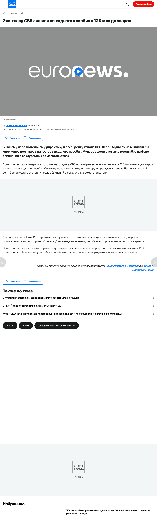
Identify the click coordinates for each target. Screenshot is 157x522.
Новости (13, 13)
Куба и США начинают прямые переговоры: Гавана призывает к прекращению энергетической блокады (62, 313)
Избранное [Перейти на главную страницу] (14, 503)
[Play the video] (78, 71)
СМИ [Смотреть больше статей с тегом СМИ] (26, 325)
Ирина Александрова (16, 125)
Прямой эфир (143, 4)
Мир (23, 13)
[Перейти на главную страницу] (12, 4)
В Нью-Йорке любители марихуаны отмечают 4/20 (32, 305)
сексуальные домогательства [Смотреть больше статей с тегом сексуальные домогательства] (57, 325)
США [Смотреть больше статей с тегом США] (10, 325)
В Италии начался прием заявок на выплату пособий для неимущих (41, 297)
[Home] (4, 13)
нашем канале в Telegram (122, 265)
